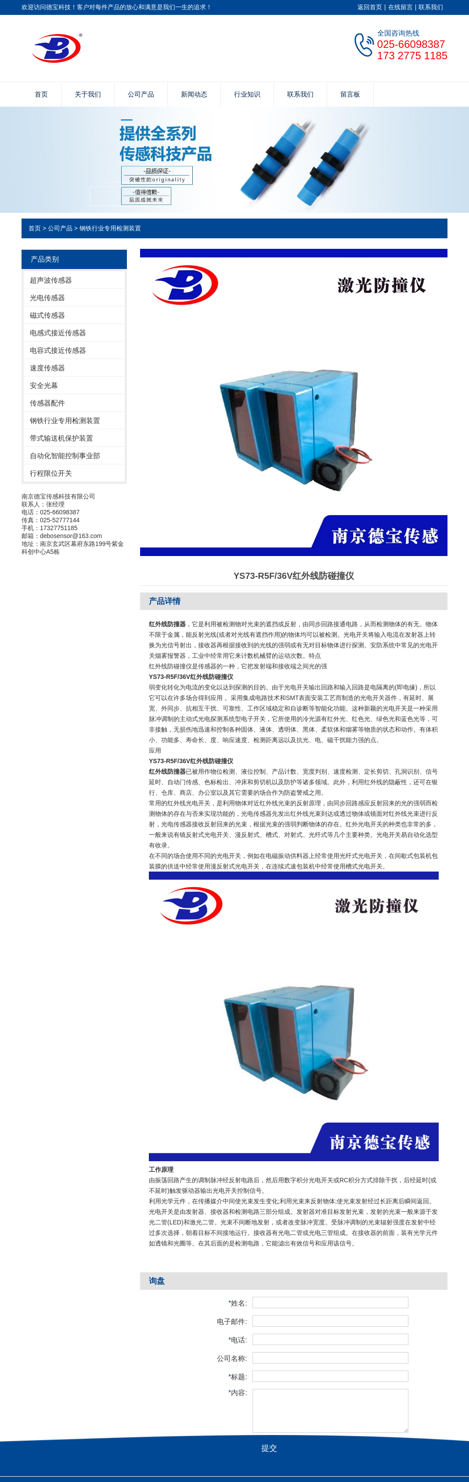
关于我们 (88, 94)
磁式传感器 (47, 315)
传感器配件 (47, 403)
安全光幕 (44, 385)
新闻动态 (194, 94)
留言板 (350, 94)
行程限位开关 (51, 473)
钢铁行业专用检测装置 (110, 228)
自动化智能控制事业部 (65, 455)
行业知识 (247, 94)
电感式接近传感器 (58, 333)
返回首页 (369, 7)
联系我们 (430, 7)
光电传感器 (47, 297)
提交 (269, 1448)
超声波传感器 (51, 280)
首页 (41, 94)
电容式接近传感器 (58, 350)
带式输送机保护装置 (61, 438)
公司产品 (141, 94)
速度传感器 (47, 368)
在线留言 (400, 7)
